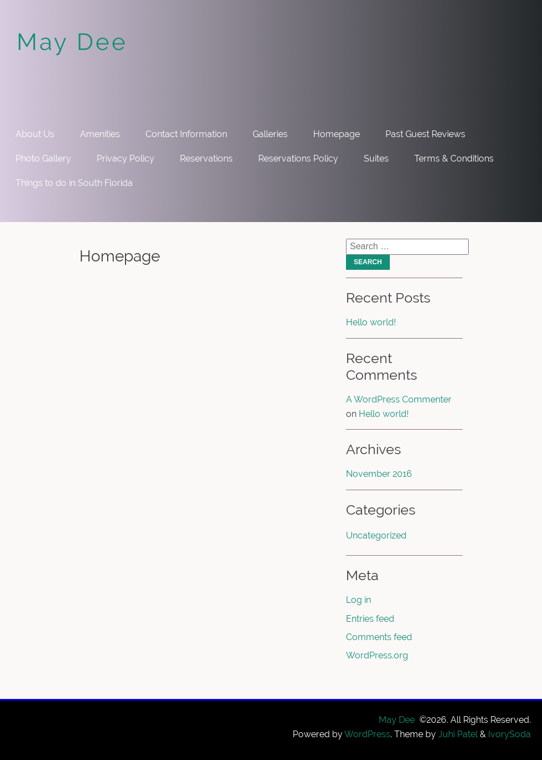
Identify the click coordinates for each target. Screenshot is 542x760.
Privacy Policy (125, 158)
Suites (376, 158)
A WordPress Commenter (398, 399)
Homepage (336, 134)
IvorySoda (509, 734)
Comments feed (379, 637)
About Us (35, 134)
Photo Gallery (43, 158)
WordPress (367, 734)
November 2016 (379, 474)
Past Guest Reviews (425, 134)
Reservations (206, 158)
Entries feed (370, 618)
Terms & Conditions (454, 158)
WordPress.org (377, 655)
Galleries (270, 134)
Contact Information (186, 134)
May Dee (72, 42)
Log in (358, 600)
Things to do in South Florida (74, 183)
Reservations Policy (298, 158)
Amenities (100, 134)
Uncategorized (376, 535)
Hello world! (371, 322)
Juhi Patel (458, 734)
